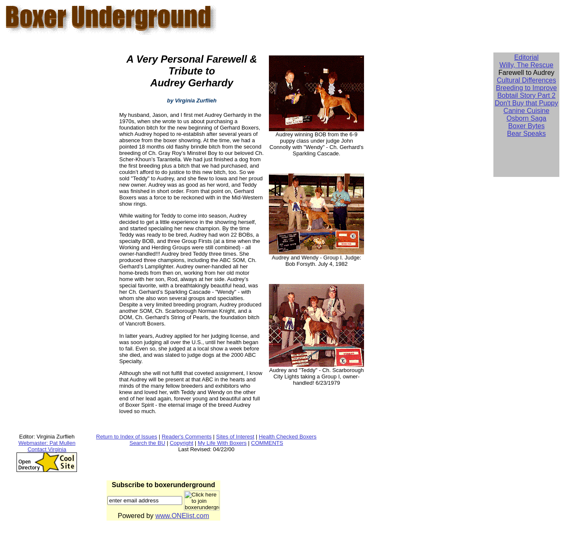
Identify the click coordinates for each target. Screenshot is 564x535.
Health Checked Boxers (288, 436)
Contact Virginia (46, 449)
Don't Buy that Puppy (526, 103)
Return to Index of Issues (126, 436)
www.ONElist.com (182, 515)
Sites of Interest (235, 436)
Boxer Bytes (526, 126)
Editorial (526, 57)
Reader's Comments (186, 436)
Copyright (181, 443)
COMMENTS (267, 443)
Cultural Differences (526, 80)
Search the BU (147, 443)
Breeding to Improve (526, 87)
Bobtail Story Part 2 (526, 95)
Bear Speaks (526, 133)
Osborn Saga (526, 118)
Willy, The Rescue (526, 65)
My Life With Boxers (222, 443)
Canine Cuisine (527, 110)
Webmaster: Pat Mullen (47, 443)
